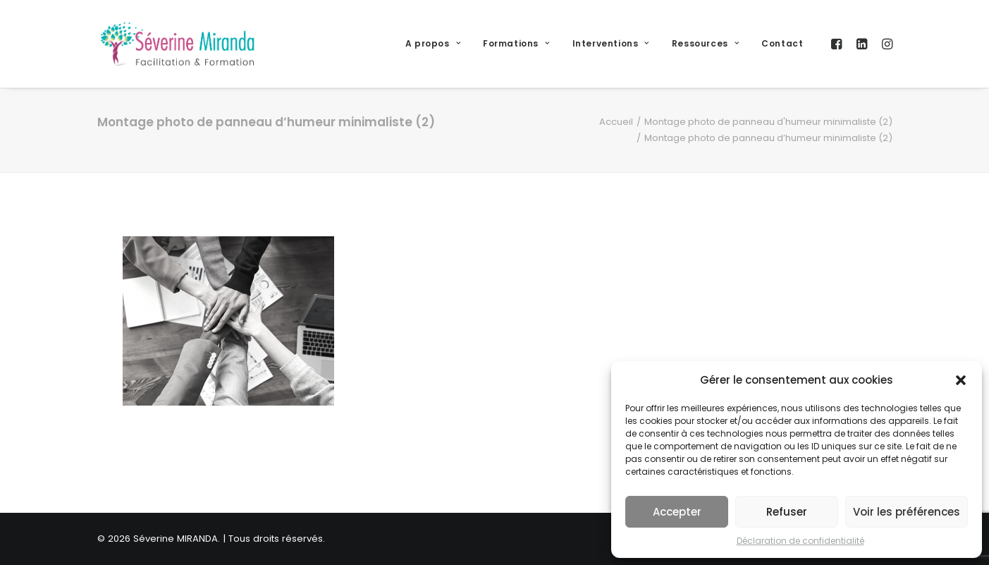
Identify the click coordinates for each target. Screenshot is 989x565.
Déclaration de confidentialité (800, 541)
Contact (782, 43)
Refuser (786, 511)
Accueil (616, 121)
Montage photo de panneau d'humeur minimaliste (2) (768, 121)
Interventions (610, 43)
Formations (516, 43)
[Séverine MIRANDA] (177, 43)
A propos (432, 43)
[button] (961, 380)
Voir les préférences (906, 511)
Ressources (705, 43)
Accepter (677, 511)
